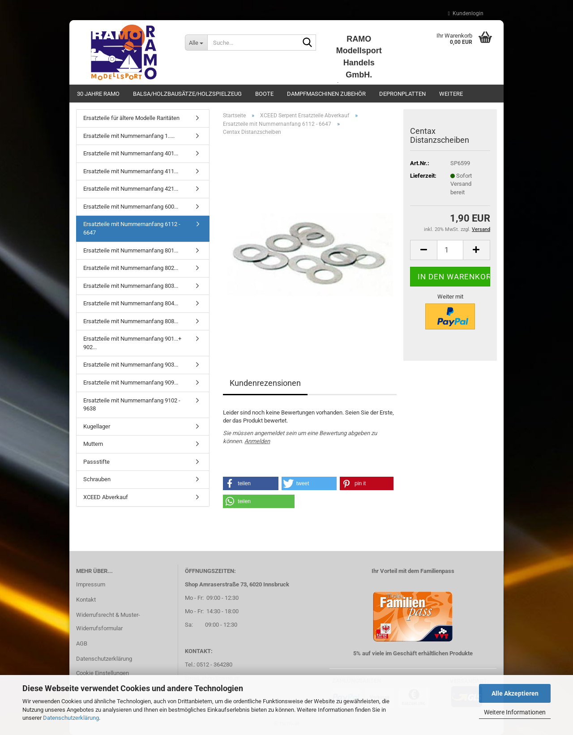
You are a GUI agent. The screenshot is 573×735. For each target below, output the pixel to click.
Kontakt (86, 599)
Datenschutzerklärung (71, 717)
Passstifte (96, 461)
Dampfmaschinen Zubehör (326, 93)
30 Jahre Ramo (98, 93)
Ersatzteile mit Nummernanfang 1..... (129, 135)
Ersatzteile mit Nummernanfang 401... (130, 153)
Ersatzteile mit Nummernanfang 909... (130, 382)
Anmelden (257, 441)
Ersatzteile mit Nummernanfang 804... (130, 303)
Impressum (90, 584)
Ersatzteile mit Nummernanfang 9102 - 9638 (131, 404)
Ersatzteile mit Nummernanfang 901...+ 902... (132, 342)
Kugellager (96, 426)
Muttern (93, 443)
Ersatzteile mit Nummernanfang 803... (130, 285)
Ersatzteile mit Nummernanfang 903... (130, 364)
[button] (423, 250)
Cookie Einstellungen (102, 673)
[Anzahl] (450, 250)
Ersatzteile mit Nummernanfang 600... (130, 206)
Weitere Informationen (515, 712)
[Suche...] (196, 42)
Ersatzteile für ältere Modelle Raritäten (131, 118)
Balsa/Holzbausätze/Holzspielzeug (187, 93)
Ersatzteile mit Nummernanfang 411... (130, 171)
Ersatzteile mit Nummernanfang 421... (130, 188)
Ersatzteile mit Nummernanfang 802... (130, 268)
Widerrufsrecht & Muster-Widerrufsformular (108, 621)
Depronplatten (402, 93)
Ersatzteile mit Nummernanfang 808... (130, 321)
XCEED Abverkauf (105, 497)
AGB (81, 643)
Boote (264, 93)
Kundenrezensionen (265, 383)
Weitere (451, 93)
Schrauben (97, 479)
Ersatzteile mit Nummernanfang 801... (130, 250)
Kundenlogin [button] (465, 13)
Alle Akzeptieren (515, 693)
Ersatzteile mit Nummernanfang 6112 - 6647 (131, 228)
